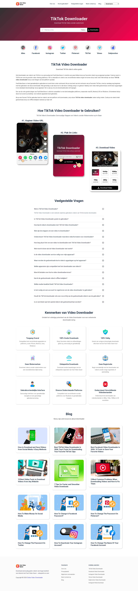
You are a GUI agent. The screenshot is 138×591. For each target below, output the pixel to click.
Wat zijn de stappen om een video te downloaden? (52, 231)
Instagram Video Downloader (97, 574)
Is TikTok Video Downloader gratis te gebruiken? (51, 219)
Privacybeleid (65, 571)
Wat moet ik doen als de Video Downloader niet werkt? (53, 249)
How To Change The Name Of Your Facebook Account (104, 544)
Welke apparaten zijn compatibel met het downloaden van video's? (57, 266)
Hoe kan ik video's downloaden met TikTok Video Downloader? (56, 225)
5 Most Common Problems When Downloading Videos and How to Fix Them (105, 481)
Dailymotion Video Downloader (97, 580)
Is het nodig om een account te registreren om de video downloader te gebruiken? (63, 290)
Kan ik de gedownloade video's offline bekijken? (50, 278)
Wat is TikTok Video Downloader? (46, 209)
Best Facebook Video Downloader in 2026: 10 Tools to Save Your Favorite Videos (105, 449)
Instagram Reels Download (96, 582)
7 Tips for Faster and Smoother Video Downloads (67, 485)
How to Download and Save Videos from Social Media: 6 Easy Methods (32, 448)
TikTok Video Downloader (96, 568)
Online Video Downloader (35, 577)
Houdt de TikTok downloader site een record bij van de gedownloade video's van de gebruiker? (67, 296)
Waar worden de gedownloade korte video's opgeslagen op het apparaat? (60, 260)
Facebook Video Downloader (96, 571)
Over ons (63, 568)
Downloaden (93, 30)
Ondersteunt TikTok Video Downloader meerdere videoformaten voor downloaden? (64, 237)
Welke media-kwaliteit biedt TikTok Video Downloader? (53, 284)
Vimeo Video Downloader (96, 577)
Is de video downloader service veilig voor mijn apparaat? (54, 254)
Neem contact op (66, 577)
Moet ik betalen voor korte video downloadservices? (52, 272)
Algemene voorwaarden (68, 574)
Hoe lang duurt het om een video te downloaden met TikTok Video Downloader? (62, 243)
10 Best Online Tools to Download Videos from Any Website (31, 480)
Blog (62, 580)
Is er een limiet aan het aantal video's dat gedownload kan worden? (57, 302)
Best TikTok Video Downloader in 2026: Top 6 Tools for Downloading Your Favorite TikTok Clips (68, 449)
